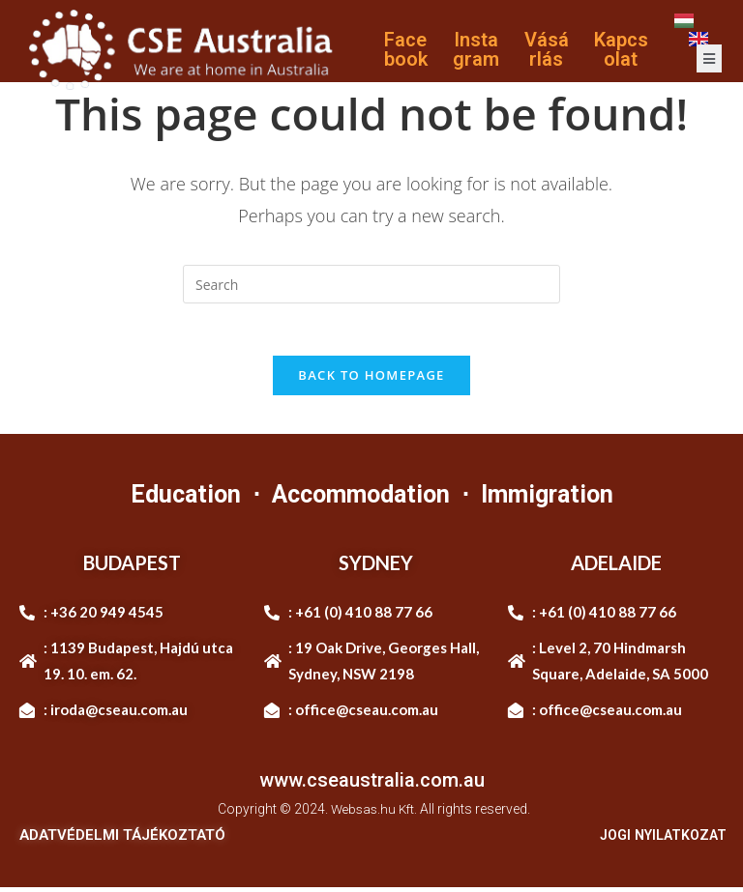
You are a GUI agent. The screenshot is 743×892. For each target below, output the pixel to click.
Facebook (406, 49)
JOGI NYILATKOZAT (658, 840)
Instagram (476, 49)
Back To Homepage (371, 380)
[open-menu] (709, 58)
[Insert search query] (371, 284)
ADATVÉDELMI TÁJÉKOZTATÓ (122, 840)
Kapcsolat (621, 49)
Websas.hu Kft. (374, 814)
